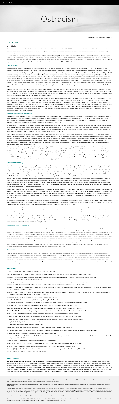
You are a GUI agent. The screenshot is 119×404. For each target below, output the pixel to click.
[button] (116, 2)
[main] (59, 18)
